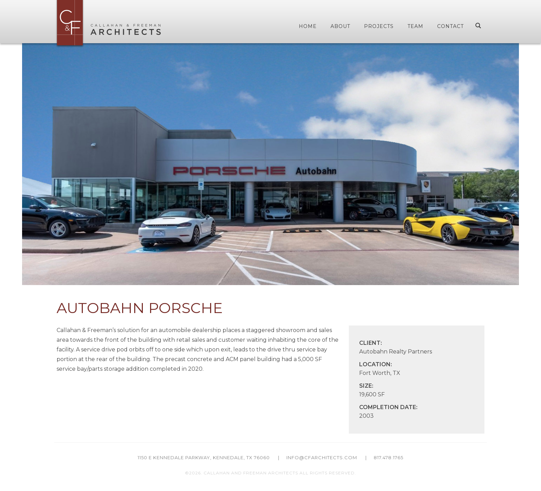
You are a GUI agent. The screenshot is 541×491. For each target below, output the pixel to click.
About (340, 26)
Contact (450, 26)
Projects (379, 26)
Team (415, 26)
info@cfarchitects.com (321, 457)
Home (308, 26)
